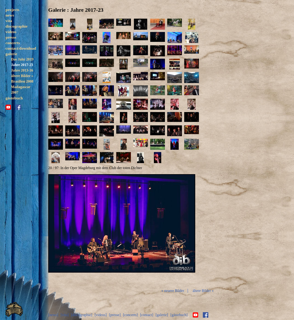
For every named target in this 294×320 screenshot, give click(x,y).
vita (9, 20)
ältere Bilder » (22, 76)
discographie (17, 26)
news (10, 15)
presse (11, 37)
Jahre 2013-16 (22, 70)
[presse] (115, 315)
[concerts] (130, 315)
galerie (11, 54)
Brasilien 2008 (22, 81)
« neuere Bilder (172, 291)
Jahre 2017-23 (22, 65)
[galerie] (161, 315)
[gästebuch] (179, 315)
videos (11, 31)
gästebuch (14, 98)
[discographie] (81, 315)
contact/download (21, 48)
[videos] (101, 315)
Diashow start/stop (121, 229)
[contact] (146, 315)
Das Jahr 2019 (22, 59)
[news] (53, 315)
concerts (13, 42)
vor (171, 229)
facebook (18, 107)
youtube (8, 107)
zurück (72, 229)
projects (12, 9)
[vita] (65, 315)
